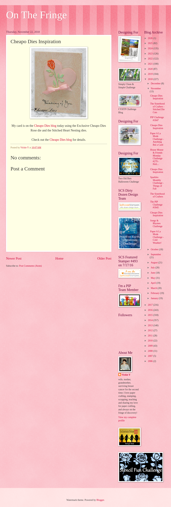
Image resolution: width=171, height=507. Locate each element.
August (154, 262)
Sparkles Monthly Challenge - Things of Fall (157, 183)
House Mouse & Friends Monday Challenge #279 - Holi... (156, 157)
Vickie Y (126, 375)
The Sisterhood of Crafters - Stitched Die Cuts (157, 108)
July (153, 267)
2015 (150, 315)
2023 (150, 53)
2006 (150, 361)
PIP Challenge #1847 (157, 119)
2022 (150, 58)
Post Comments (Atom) (30, 266)
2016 (150, 310)
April (153, 283)
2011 (150, 335)
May (153, 278)
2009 (150, 346)
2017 (150, 305)
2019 (150, 74)
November (156, 88)
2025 (150, 43)
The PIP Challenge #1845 (156, 204)
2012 (150, 330)
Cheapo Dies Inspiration (156, 97)
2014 (150, 320)
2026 (150, 38)
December (156, 83)
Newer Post (14, 258)
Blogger (100, 500)
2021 (150, 64)
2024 (150, 48)
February (155, 293)
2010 (150, 340)
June (153, 272)
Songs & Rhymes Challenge (156, 223)
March (154, 288)
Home (59, 258)
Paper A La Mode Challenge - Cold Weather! (157, 237)
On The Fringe (36, 15)
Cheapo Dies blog (45, 125)
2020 (150, 69)
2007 (150, 356)
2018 (150, 79)
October (155, 249)
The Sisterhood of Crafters (157, 195)
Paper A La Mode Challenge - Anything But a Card (157, 139)
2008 (150, 351)
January (155, 298)
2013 (150, 325)
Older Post (104, 258)
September (156, 254)
